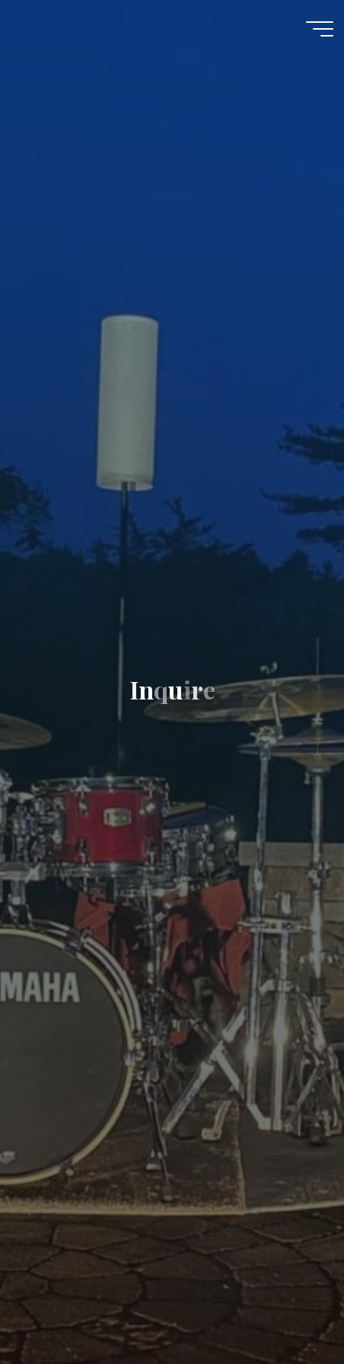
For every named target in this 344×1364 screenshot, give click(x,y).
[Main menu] (319, 29)
